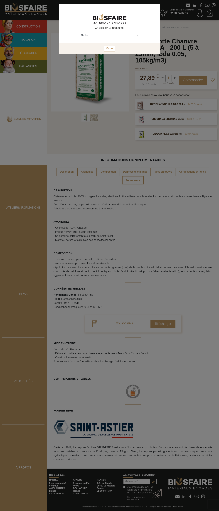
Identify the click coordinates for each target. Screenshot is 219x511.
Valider (109, 48)
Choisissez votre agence (109, 28)
